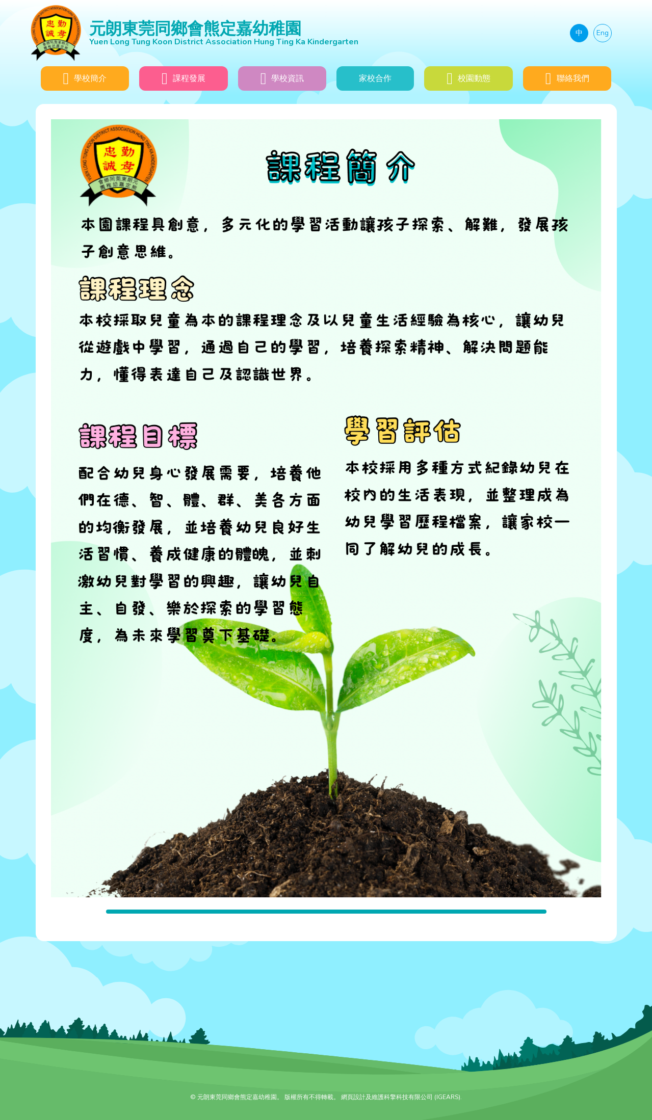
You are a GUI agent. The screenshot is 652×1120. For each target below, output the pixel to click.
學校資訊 (282, 78)
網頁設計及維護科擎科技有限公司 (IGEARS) (400, 1097)
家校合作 (375, 78)
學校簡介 (85, 78)
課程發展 (183, 78)
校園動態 (468, 78)
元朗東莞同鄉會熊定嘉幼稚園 (276, 32)
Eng (602, 33)
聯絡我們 (567, 78)
